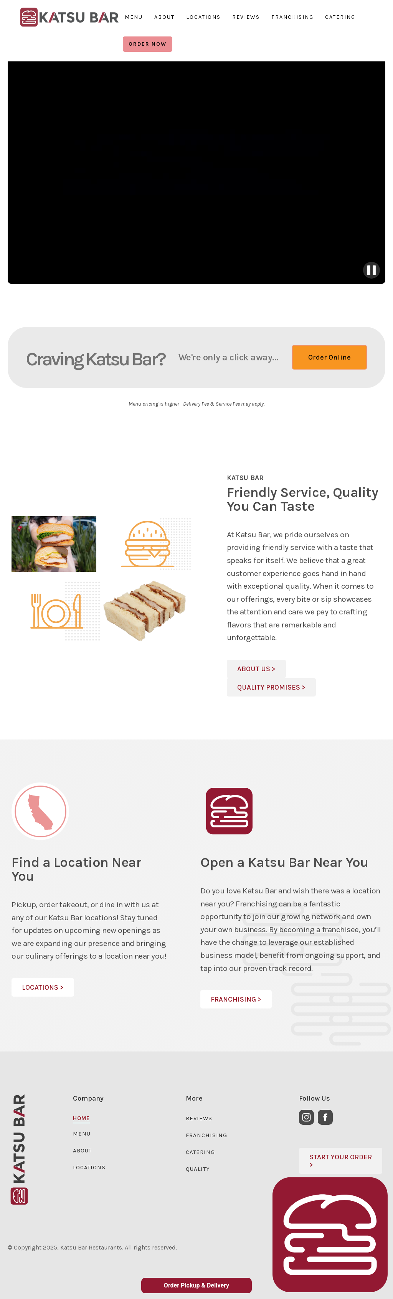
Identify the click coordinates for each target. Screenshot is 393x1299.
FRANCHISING (292, 17)
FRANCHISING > (236, 999)
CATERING (340, 17)
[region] (69, 17)
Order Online (329, 357)
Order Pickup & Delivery (196, 1285)
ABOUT (164, 17)
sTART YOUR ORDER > (340, 1161)
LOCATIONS (203, 17)
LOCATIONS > (43, 987)
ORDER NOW (148, 44)
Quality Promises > (271, 687)
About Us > (256, 669)
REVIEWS (246, 17)
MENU (134, 17)
